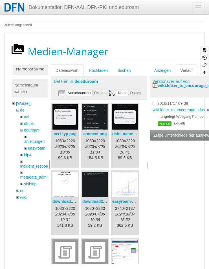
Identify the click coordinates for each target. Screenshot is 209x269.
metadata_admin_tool (39, 177)
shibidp (30, 184)
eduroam (31, 130)
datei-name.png (126, 134)
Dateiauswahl (67, 70)
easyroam (36, 148)
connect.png (95, 134)
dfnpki (29, 123)
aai (26, 117)
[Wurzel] (23, 103)
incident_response (36, 166)
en (22, 190)
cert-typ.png (65, 134)
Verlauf (186, 70)
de (22, 110)
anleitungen (34, 141)
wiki (23, 197)
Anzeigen (162, 70)
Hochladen (98, 70)
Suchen (124, 70)
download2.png (96, 201)
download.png (65, 201)
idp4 (27, 155)
